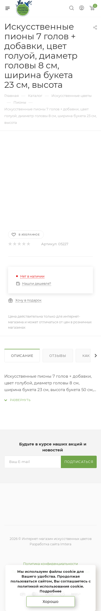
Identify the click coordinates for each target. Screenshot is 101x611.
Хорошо (50, 601)
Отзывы (57, 356)
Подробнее (50, 591)
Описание (22, 356)
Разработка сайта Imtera (50, 544)
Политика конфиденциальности (50, 564)
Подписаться (78, 462)
